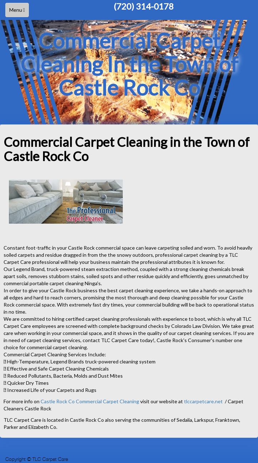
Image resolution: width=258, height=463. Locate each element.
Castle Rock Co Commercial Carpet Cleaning (90, 401)
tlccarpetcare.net (203, 401)
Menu (19, 11)
